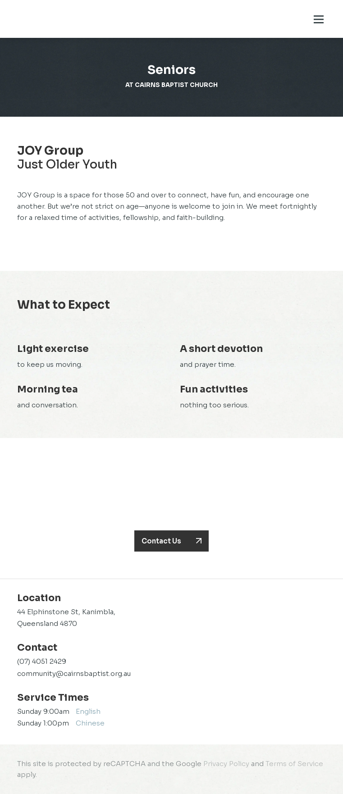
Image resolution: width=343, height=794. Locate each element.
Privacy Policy (226, 763)
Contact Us (161, 541)
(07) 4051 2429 (41, 661)
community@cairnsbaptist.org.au (74, 673)
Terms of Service (294, 763)
